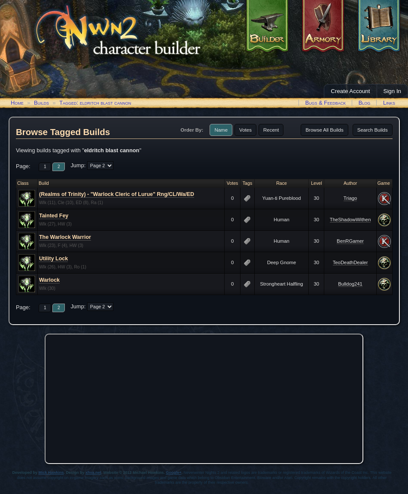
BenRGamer (350, 241)
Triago (350, 198)
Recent (271, 130)
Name (221, 130)
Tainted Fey (53, 216)
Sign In (393, 91)
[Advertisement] (204, 397)
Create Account (350, 91)
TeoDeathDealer (350, 262)
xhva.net (93, 472)
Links (389, 102)
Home (17, 102)
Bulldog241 (350, 283)
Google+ (173, 472)
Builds (41, 102)
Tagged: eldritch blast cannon (95, 102)
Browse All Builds (324, 130)
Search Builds (372, 130)
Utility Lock (53, 259)
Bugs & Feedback (325, 102)
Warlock (49, 280)
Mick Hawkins (51, 472)
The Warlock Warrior (65, 237)
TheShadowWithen (350, 219)
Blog (365, 102)
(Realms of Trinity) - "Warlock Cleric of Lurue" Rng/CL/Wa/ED (116, 194)
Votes (245, 130)
